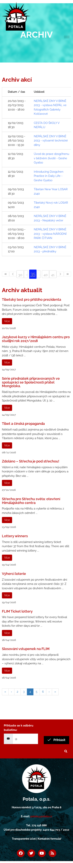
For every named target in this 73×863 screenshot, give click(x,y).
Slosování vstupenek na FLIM (26, 649)
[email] (25, 739)
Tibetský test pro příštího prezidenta (31, 299)
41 (53, 275)
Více (7, 321)
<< (5, 274)
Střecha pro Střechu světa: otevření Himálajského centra (31, 501)
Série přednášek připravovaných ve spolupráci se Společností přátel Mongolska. (31, 382)
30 (20, 275)
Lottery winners (15, 536)
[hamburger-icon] (66, 37)
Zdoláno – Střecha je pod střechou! (30, 461)
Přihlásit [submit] (56, 740)
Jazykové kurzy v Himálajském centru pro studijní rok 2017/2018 (36, 339)
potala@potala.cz (41, 816)
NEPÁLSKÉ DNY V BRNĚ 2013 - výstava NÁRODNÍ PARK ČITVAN (50, 234)
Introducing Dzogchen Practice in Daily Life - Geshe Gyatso (48, 176)
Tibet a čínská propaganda (23, 424)
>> (67, 274)
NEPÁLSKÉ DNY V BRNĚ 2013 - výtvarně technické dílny (51, 141)
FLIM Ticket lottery (17, 611)
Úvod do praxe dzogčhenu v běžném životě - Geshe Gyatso (51, 158)
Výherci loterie (14, 574)
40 (46, 275)
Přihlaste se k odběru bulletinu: (18, 728)
